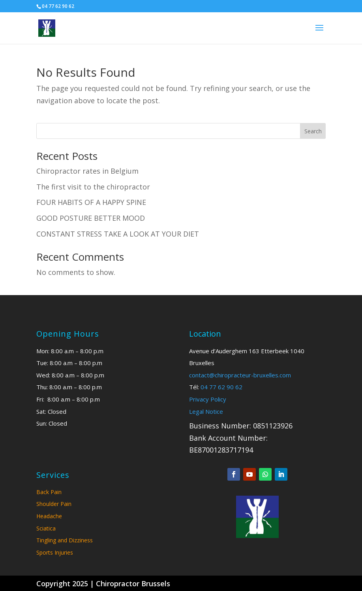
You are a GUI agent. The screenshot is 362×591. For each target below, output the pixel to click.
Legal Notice (206, 411)
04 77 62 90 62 (221, 387)
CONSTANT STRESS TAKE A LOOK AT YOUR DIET (117, 234)
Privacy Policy (207, 399)
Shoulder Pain (53, 504)
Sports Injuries (54, 552)
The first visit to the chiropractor (93, 186)
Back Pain (49, 492)
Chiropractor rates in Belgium (87, 171)
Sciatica (46, 528)
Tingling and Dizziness (64, 540)
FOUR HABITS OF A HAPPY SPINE (91, 202)
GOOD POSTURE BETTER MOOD (90, 218)
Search (313, 131)
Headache (49, 516)
